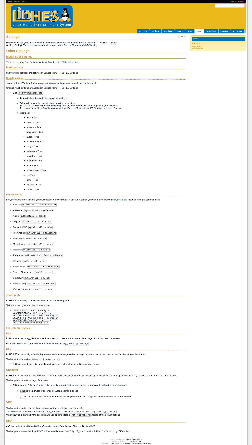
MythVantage (12, 73)
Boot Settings (31, 62)
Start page (196, 43)
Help (24, 1)
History (183, 36)
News (189, 31)
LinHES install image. (67, 62)
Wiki (199, 31)
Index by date (197, 48)
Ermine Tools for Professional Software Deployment (131, 443)
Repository (237, 31)
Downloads (211, 31)
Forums (224, 31)
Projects (17, 1)
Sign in (233, 1)
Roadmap (168, 31)
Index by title (197, 46)
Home (9, 1)
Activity (155, 31)
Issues (180, 31)
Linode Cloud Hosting (134, 439)
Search (211, 5)
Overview (143, 31)
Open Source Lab (134, 441)
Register (241, 1)
